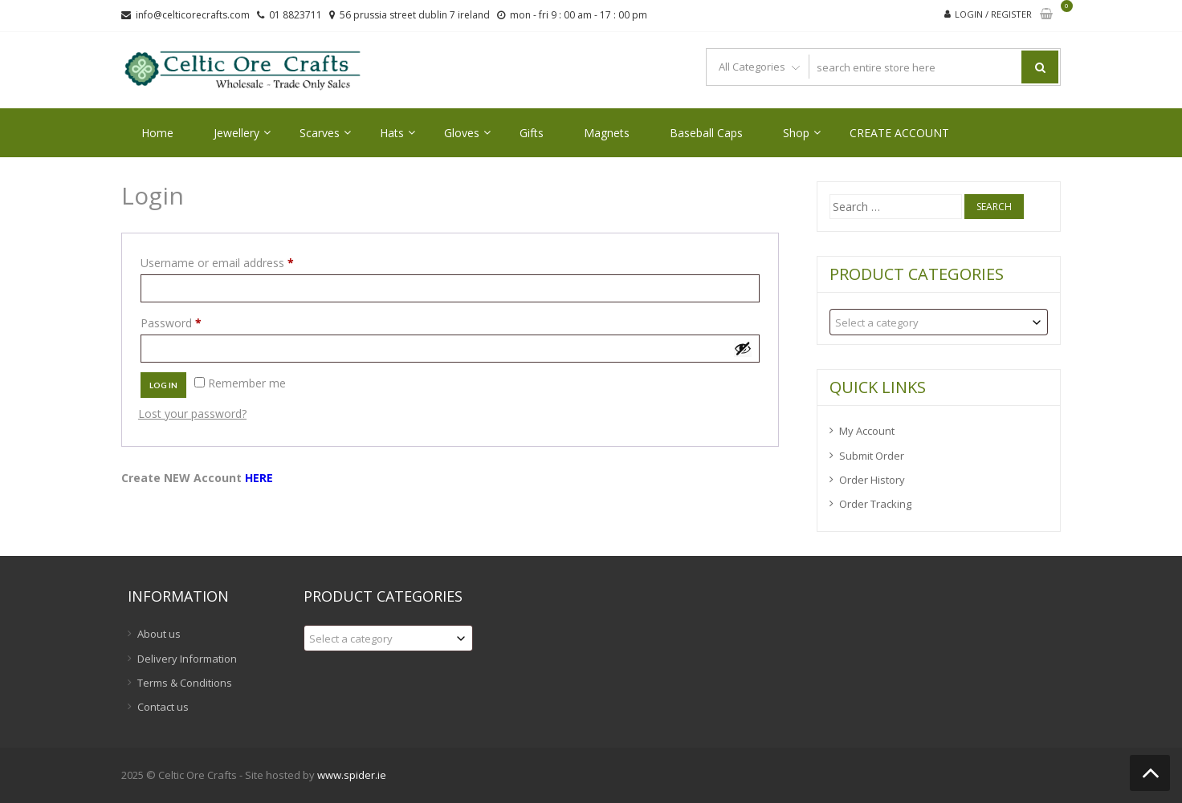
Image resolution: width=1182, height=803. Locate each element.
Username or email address (240, 261)
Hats (392, 132)
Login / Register (993, 14)
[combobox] (938, 322)
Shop (796, 132)
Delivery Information (187, 658)
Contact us (163, 707)
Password (194, 321)
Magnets (607, 132)
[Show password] (743, 348)
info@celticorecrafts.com (193, 15)
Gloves (461, 132)
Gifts (532, 132)
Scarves (320, 132)
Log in (163, 385)
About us (159, 634)
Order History (872, 479)
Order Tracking (875, 504)
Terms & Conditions (184, 682)
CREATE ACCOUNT (899, 132)
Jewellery (236, 132)
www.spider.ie (351, 775)
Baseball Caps (706, 132)
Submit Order (871, 455)
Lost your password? (192, 413)
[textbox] (938, 322)
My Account (867, 431)
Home (157, 132)
